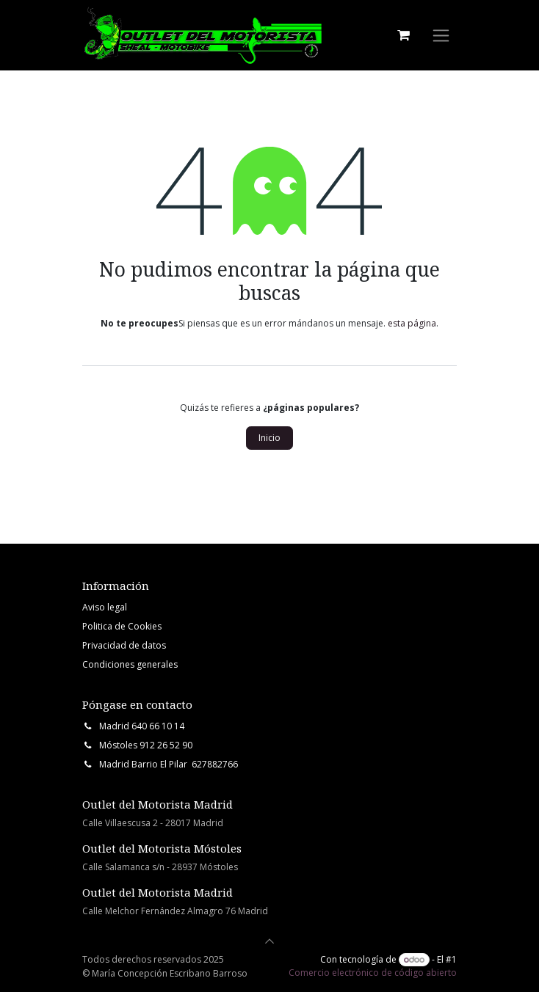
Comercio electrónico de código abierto (373, 972)
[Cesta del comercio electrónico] (403, 35)
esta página (412, 323)
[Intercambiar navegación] (441, 35)
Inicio (269, 437)
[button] (269, 941)
